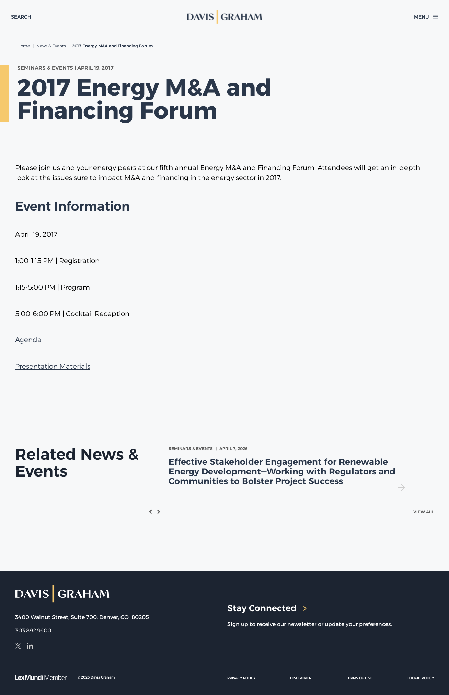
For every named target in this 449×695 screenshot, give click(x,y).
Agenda (28, 340)
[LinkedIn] (30, 647)
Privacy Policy (241, 678)
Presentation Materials (52, 366)
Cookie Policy (420, 678)
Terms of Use (359, 678)
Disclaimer (300, 678)
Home (23, 45)
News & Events (51, 45)
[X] (18, 647)
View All (423, 511)
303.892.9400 (33, 630)
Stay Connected (267, 608)
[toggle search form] (21, 16)
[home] (225, 17)
